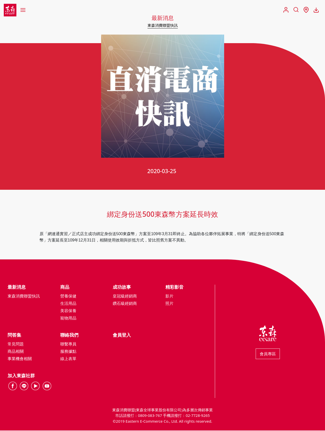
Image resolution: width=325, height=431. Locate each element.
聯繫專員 (68, 344)
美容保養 (68, 311)
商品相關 (16, 352)
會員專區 (268, 354)
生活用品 (68, 304)
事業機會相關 (20, 359)
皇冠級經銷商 (125, 296)
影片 (169, 296)
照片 (169, 304)
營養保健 (68, 296)
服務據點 (68, 352)
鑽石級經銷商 (125, 304)
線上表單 (68, 359)
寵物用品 (68, 318)
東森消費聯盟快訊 (162, 25)
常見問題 (16, 344)
